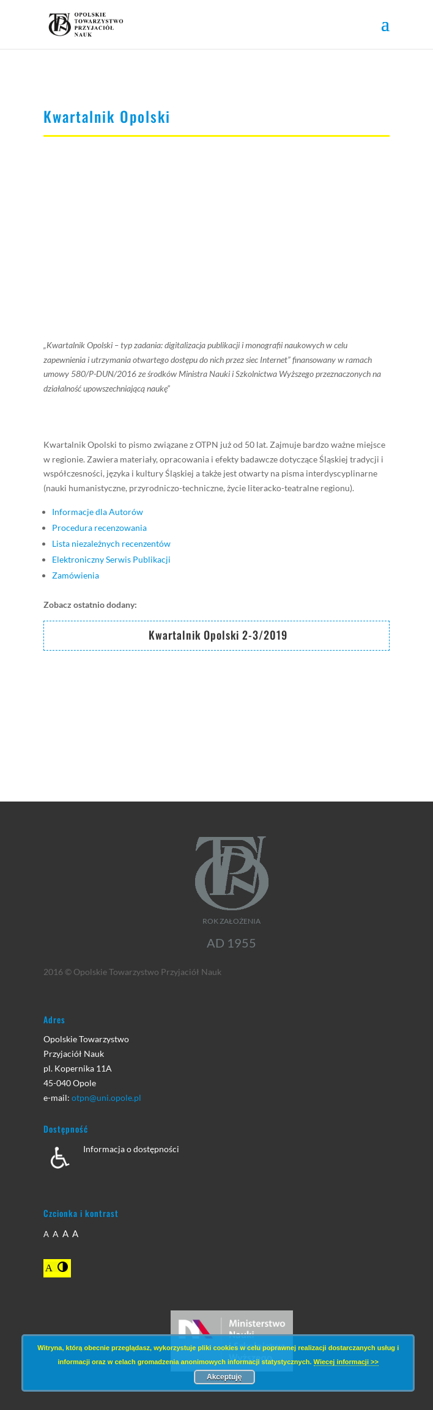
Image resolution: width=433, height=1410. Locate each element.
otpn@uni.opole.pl (106, 1097)
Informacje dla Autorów (97, 511)
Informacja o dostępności (131, 1149)
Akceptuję (224, 1377)
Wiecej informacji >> (346, 1361)
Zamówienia (75, 575)
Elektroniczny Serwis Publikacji (111, 559)
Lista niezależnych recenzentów (111, 543)
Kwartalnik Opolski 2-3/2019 (218, 635)
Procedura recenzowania (99, 527)
